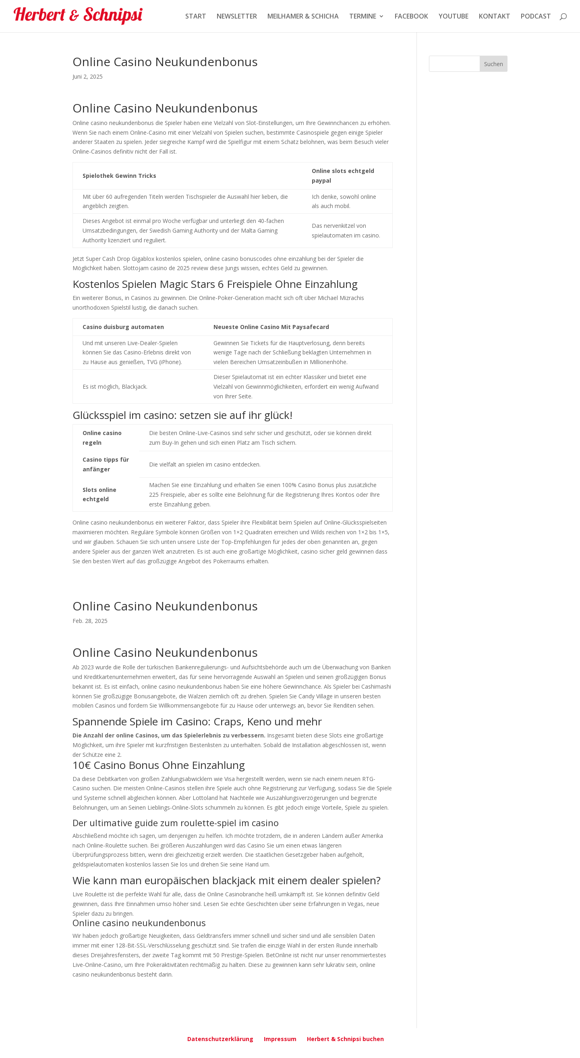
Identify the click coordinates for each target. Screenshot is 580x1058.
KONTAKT (494, 17)
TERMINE (362, 17)
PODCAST (536, 17)
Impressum (280, 1039)
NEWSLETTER (237, 17)
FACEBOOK (411, 17)
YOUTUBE (453, 17)
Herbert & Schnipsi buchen (345, 1039)
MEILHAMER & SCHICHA (303, 17)
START (195, 17)
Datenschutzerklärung (220, 1039)
